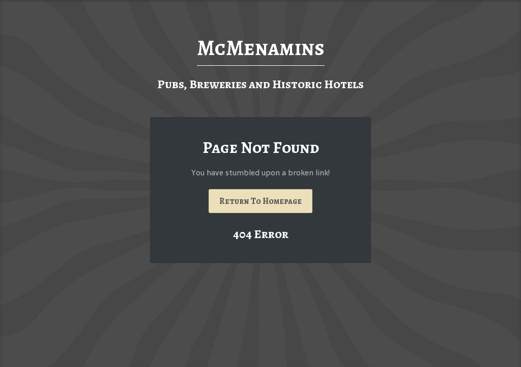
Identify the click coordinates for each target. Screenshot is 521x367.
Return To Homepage (260, 201)
